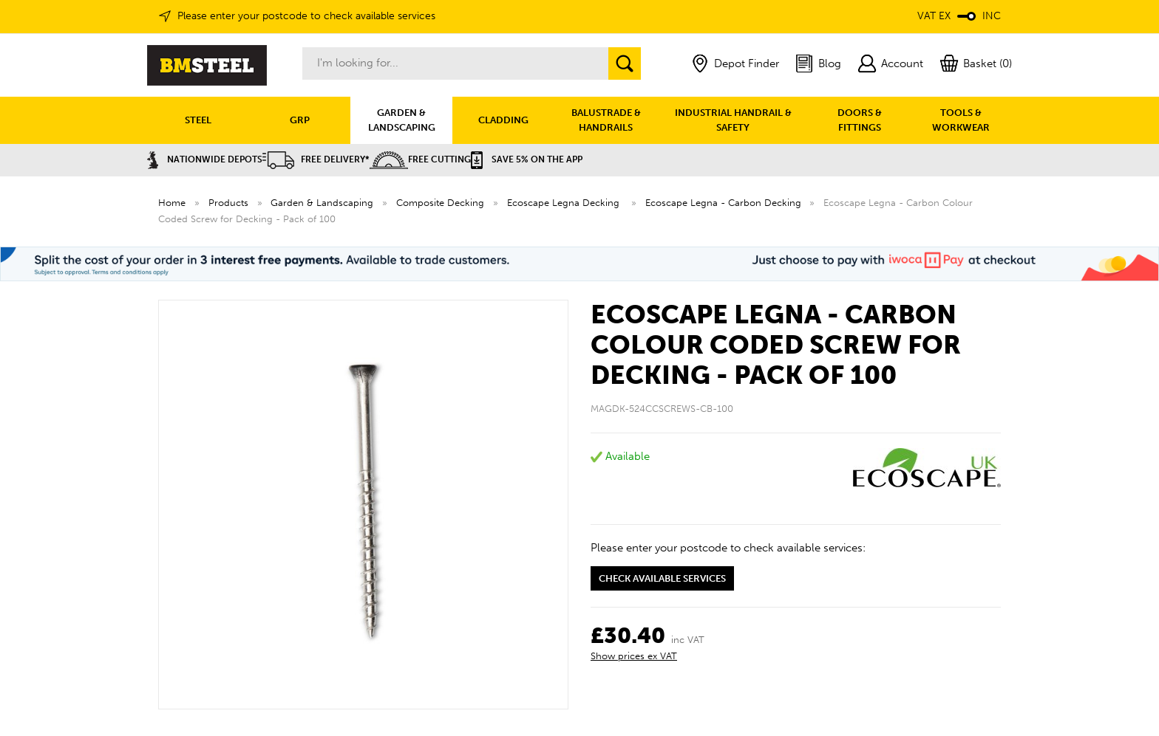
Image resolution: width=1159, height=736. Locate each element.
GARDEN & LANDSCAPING (401, 120)
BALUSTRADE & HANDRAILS (606, 120)
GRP (300, 119)
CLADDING (503, 119)
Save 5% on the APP (526, 159)
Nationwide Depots (204, 159)
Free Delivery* (316, 159)
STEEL (198, 119)
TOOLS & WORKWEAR (961, 120)
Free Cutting (420, 159)
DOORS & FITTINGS (859, 120)
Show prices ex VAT (634, 655)
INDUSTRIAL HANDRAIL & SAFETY (733, 120)
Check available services (662, 578)
